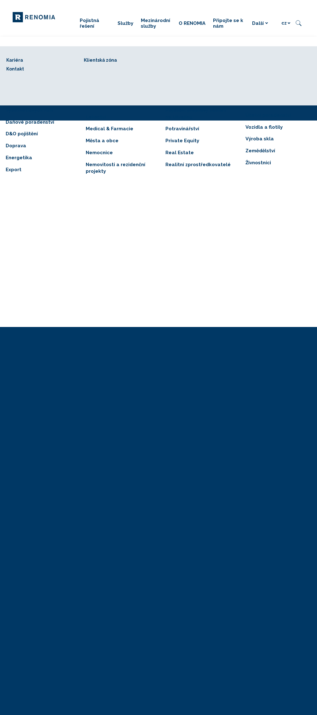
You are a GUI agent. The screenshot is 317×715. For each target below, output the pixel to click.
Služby (170, 388)
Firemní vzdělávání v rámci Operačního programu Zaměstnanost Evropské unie (272, 521)
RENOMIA (174, 431)
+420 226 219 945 (106, 396)
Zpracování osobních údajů (114, 606)
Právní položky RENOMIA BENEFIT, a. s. (128, 678)
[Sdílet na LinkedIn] (179, 318)
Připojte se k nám (181, 439)
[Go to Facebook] (256, 580)
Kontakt (172, 456)
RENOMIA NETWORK (265, 414)
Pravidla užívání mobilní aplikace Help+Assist (132, 640)
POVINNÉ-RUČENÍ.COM (267, 439)
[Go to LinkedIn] (269, 580)
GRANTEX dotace (261, 448)
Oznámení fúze (101, 580)
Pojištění (173, 379)
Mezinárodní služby (183, 422)
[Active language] (286, 23)
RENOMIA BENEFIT (263, 388)
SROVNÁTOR (256, 431)
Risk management (182, 396)
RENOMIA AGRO (260, 379)
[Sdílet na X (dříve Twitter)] (158, 318)
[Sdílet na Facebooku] (137, 318)
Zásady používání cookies (113, 614)
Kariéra (171, 448)
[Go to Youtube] (294, 580)
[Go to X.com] (281, 580)
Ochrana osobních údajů (111, 597)
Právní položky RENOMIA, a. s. (117, 589)
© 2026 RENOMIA (105, 564)
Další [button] (260, 23)
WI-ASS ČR (254, 422)
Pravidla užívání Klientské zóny (117, 649)
